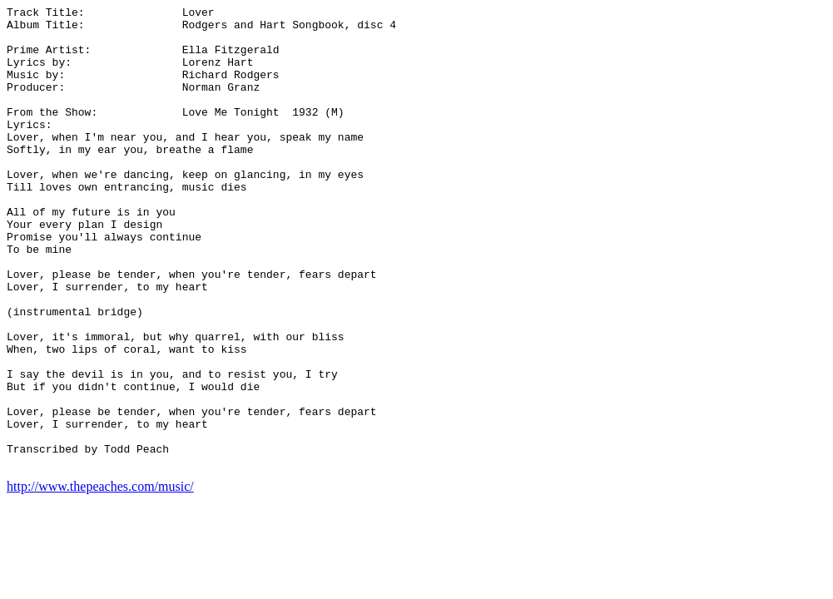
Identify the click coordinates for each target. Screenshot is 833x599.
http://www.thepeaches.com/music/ (100, 579)
